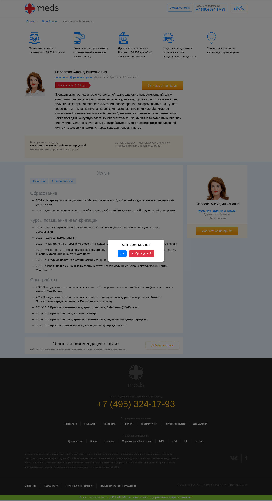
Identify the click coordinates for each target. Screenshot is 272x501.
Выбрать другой (141, 253)
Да (122, 253)
